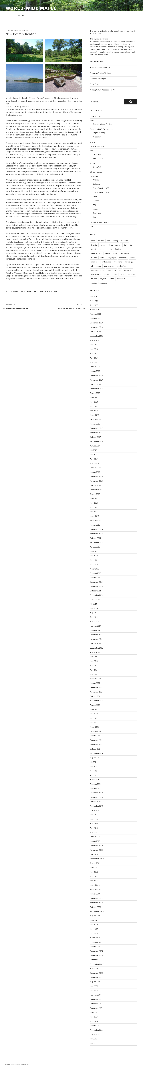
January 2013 (95, 683)
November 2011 (96, 744)
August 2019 (95, 340)
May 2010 (94, 824)
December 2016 (96, 476)
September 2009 (97, 859)
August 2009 (95, 863)
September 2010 (96, 806)
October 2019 (95, 332)
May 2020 (94, 301)
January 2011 (95, 788)
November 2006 (96, 977)
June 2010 (94, 819)
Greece (96, 201)
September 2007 (96, 964)
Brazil (92, 121)
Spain (95, 217)
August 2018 (95, 393)
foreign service (121, 249)
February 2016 (95, 520)
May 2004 (94, 1021)
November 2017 (96, 433)
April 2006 (94, 991)
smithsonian (96, 275)
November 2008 (96, 903)
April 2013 (93, 670)
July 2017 (93, 450)
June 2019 (94, 349)
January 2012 (95, 736)
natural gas (129, 262)
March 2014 (94, 621)
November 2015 (96, 534)
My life (92, 163)
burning (102, 245)
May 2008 (94, 929)
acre (93, 241)
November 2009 (96, 850)
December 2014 (96, 582)
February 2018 (95, 419)
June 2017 (94, 455)
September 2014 (96, 595)
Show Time (94, 84)
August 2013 (95, 652)
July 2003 (93, 1039)
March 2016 (94, 516)
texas (122, 275)
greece (107, 253)
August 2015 (95, 547)
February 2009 (95, 889)
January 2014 (95, 630)
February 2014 (95, 626)
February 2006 (95, 995)
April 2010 (94, 828)
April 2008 (94, 933)
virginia (103, 279)
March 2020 (94, 310)
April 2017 (93, 459)
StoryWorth (97, 167)
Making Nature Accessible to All (102, 90)
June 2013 (94, 661)
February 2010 (95, 837)
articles (101, 241)
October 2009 (95, 854)
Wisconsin (97, 137)
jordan (102, 258)
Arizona (96, 180)
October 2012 (95, 696)
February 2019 (95, 367)
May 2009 (94, 876)
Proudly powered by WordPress (17, 1065)
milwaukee (106, 262)
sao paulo (127, 270)
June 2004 (94, 1017)
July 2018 (93, 397)
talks (115, 275)
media (132, 258)
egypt (93, 249)
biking (115, 241)
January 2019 (95, 371)
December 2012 (96, 687)
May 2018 (93, 406)
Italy (94, 205)
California (96, 184)
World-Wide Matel (31, 8)
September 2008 (97, 911)
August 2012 (95, 705)
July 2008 (93, 920)
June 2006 (94, 986)
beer (108, 241)
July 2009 (93, 868)
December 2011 (96, 740)
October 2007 (95, 960)
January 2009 (95, 894)
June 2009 (94, 872)
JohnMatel (27, 30)
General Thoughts (97, 146)
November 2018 (96, 380)
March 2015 (94, 569)
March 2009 (95, 885)
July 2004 (93, 1012)
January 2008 (95, 947)
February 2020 (95, 314)
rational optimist (97, 270)
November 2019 (96, 327)
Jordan (95, 209)
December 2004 (96, 1008)
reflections (111, 270)
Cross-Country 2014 (101, 192)
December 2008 (96, 898)
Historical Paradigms (98, 79)
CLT (125, 245)
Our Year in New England (99, 222)
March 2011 (94, 780)
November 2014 (96, 586)
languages (112, 258)
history (94, 258)
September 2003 (96, 1030)
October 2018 (95, 384)
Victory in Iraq (98, 158)
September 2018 (96, 389)
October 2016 (95, 485)
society (107, 275)
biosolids (124, 241)
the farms (131, 275)
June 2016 (94, 503)
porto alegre (109, 266)
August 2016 (95, 494)
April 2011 (93, 775)
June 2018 (94, 402)
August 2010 (95, 810)
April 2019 (94, 358)
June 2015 (94, 556)
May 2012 (93, 718)
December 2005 (96, 999)
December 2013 (96, 635)
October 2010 (95, 802)
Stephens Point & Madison (100, 73)
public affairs (122, 266)
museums (118, 262)
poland (98, 266)
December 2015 (96, 529)
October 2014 (95, 591)
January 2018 (95, 424)
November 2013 (96, 639)
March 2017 (94, 463)
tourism (94, 279)
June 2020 (94, 296)
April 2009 (94, 881)
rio (120, 270)
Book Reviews (95, 116)
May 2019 (93, 353)
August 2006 (95, 982)
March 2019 (94, 362)
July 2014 (93, 604)
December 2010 (96, 793)
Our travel (94, 176)
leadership (123, 258)
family (109, 249)
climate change (115, 245)
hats (115, 253)
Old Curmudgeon (96, 172)
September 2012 (96, 701)
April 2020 (94, 305)
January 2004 (95, 1026)
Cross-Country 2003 (101, 188)
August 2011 (95, 758)
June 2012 (94, 714)
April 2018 (94, 411)
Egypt (95, 196)
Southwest (97, 213)
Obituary (22, 15)
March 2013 (94, 674)
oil (92, 266)
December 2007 (96, 951)
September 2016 (96, 490)
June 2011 (93, 766)
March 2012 (94, 727)
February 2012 (95, 731)
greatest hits (96, 253)
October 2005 (95, 1004)
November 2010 (96, 797)
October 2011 (95, 749)
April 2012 (93, 723)
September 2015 (96, 542)
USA (91, 227)
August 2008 (95, 916)
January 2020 (95, 318)
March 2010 (94, 832)
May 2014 (93, 613)
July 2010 (93, 815)
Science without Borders (102, 124)
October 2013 (95, 643)
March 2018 (94, 415)
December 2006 (96, 973)
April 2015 (94, 564)
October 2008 (95, 907)
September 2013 (96, 648)
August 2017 (95, 446)
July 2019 (93, 345)
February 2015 (95, 573)
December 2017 (96, 428)
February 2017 (95, 468)
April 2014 (94, 617)
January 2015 (95, 578)
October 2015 (95, 538)
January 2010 (95, 841)
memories (95, 262)
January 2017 (95, 472)
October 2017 (95, 437)
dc (131, 245)
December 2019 (96, 323)
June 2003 (94, 1043)
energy (101, 249)
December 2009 (96, 846)
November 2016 (96, 481)
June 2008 (94, 925)
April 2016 (94, 512)
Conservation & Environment (24, 291)
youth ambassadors (99, 283)
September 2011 (96, 753)
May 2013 (93, 665)
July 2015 (93, 551)
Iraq (91, 151)
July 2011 (93, 762)
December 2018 (96, 375)
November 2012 (96, 692)
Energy (92, 142)
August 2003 (95, 1034)
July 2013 (93, 657)
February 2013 (95, 679)
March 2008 (95, 938)
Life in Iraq (97, 154)
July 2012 (93, 709)
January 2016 (95, 525)
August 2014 (95, 600)
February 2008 (95, 942)
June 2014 (94, 608)
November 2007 (96, 955)
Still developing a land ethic (100, 67)
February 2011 (95, 784)
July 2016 (93, 498)
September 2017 (96, 441)
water (111, 279)
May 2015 (93, 560)
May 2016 (93, 507)
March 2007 (94, 969)
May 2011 (93, 771)
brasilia (94, 245)
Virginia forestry (49, 291)
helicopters (124, 253)
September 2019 (96, 336)
